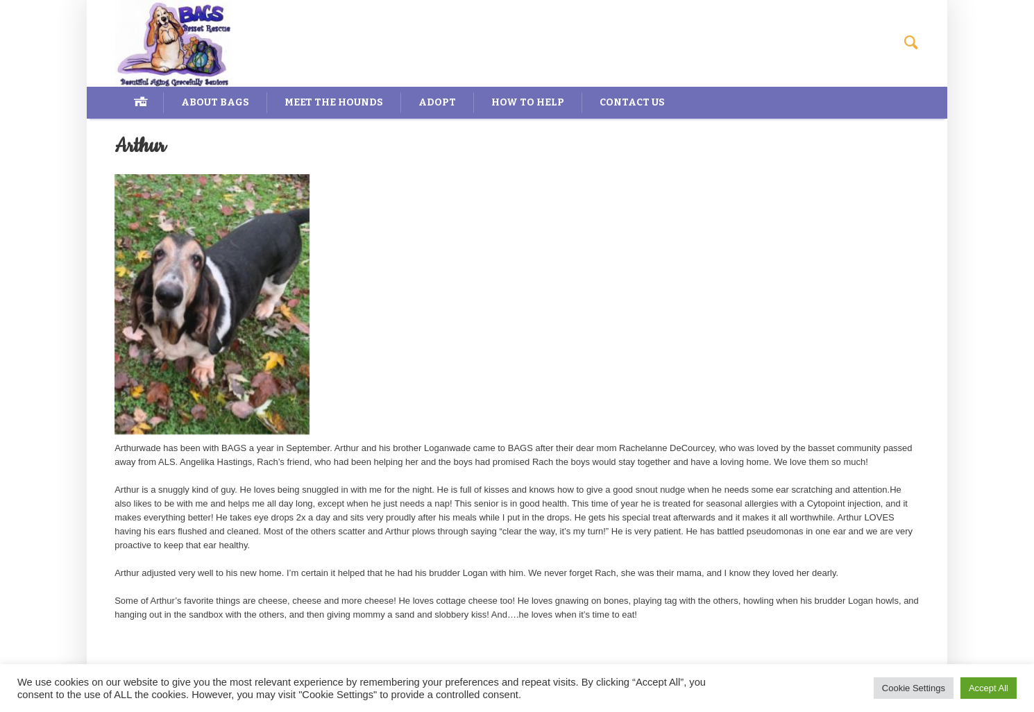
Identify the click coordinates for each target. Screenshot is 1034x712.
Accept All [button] (988, 688)
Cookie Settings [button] (913, 688)
